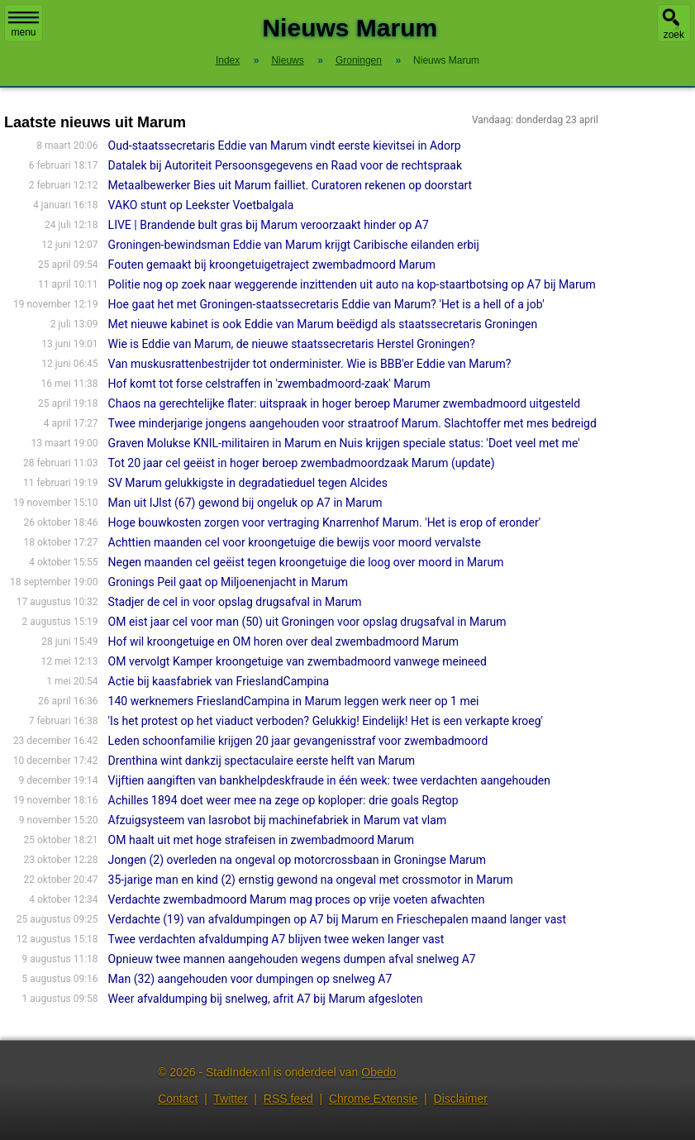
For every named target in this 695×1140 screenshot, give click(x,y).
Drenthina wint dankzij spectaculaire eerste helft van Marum (262, 760)
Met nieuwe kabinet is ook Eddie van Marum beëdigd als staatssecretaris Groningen (323, 324)
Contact (178, 1098)
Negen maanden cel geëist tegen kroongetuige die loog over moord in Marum (306, 562)
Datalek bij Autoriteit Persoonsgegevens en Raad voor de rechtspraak (285, 165)
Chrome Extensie (373, 1098)
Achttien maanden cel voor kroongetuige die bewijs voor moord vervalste (294, 542)
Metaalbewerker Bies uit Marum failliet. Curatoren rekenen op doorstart (290, 185)
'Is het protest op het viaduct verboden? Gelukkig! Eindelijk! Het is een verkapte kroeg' (325, 720)
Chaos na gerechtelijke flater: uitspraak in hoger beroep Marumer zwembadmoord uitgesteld (344, 403)
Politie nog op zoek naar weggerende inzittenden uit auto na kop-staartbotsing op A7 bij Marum (352, 284)
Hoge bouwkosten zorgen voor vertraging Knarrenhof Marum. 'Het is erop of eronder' (324, 522)
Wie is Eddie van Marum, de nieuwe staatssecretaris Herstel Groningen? (291, 344)
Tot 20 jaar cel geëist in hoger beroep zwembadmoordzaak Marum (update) (301, 463)
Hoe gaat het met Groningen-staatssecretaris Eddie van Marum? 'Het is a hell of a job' (326, 304)
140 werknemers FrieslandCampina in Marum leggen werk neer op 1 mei (293, 701)
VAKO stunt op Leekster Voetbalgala (201, 205)
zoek (674, 35)
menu (23, 25)
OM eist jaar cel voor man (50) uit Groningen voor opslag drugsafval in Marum (307, 621)
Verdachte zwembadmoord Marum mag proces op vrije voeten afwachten (296, 899)
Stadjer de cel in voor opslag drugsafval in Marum (235, 601)
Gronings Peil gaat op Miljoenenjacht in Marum (228, 582)
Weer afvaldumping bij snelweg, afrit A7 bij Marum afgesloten (265, 998)
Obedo (378, 1072)
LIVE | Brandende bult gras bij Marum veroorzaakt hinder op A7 (268, 224)
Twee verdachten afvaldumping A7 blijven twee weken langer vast (276, 939)
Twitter (230, 1098)
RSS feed (288, 1098)
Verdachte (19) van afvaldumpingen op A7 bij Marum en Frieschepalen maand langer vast (337, 919)
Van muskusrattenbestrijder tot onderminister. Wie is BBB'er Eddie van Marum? (310, 363)
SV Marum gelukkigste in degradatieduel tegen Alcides (248, 482)
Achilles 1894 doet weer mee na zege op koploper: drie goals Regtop (283, 800)
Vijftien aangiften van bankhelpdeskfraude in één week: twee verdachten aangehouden (329, 780)
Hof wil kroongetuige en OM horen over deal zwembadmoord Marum (283, 641)
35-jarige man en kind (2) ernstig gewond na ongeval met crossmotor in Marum (310, 879)
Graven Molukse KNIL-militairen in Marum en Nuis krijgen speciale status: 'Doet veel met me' (344, 443)
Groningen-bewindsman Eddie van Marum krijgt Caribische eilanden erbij (293, 244)
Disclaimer (461, 1098)
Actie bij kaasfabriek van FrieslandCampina (219, 681)
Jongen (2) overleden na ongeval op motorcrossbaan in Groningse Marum (297, 859)
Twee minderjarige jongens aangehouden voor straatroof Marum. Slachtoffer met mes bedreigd (352, 423)
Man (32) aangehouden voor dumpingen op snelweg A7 (250, 978)
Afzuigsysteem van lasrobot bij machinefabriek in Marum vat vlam (277, 820)
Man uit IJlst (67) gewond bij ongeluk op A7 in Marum (245, 502)
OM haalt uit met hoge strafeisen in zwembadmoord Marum (261, 840)
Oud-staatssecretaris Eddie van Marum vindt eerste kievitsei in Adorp (284, 145)
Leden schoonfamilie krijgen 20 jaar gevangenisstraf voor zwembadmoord (298, 740)
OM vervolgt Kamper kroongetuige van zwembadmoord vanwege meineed (297, 661)
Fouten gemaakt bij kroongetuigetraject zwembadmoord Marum (272, 264)
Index (228, 60)
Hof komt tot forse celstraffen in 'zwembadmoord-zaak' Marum (269, 383)
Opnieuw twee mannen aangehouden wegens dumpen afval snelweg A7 (292, 959)
